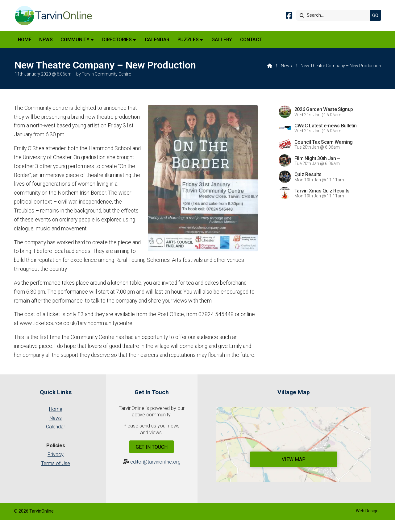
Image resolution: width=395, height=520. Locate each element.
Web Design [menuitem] (367, 510)
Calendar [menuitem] (157, 40)
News (286, 65)
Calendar (55, 427)
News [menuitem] (46, 40)
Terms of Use (55, 463)
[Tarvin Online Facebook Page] (289, 16)
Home (55, 409)
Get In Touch (152, 447)
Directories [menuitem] (116, 40)
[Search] (334, 15)
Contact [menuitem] (251, 40)
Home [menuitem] (24, 40)
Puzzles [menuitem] (188, 40)
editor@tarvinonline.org (155, 462)
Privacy (56, 454)
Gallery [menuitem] (221, 40)
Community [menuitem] (74, 40)
